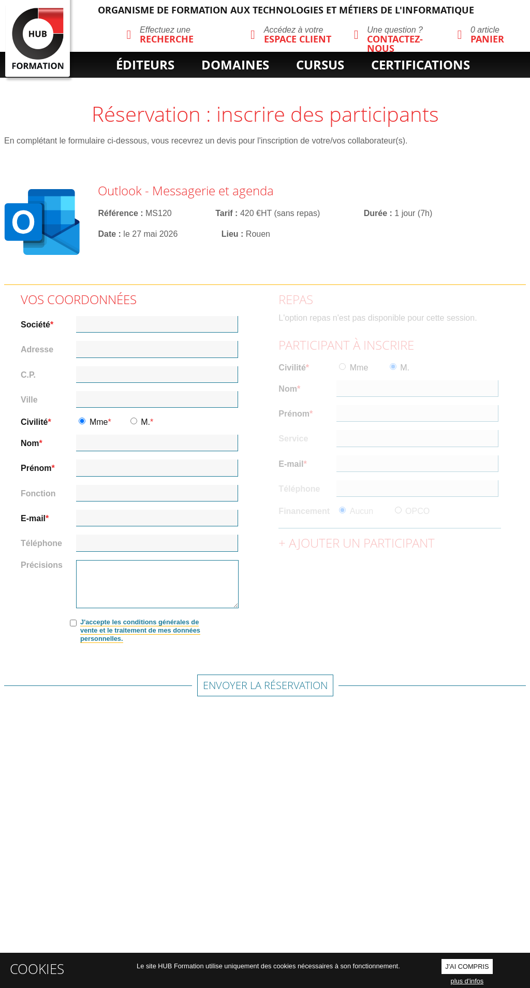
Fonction (38, 494)
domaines (235, 65)
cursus (320, 65)
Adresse (37, 350)
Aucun (361, 511)
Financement (304, 511)
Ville (29, 400)
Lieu (230, 234)
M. (145, 422)
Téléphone (41, 543)
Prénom (36, 468)
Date (107, 234)
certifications (420, 65)
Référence (118, 213)
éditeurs (145, 65)
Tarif (223, 213)
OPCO (417, 511)
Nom (30, 443)
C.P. (28, 375)
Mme (99, 422)
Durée (375, 213)
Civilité (34, 422)
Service (293, 439)
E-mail (33, 518)
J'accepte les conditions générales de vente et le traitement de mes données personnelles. (140, 630)
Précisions (42, 565)
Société (35, 325)
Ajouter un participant (362, 542)
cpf (304, 82)
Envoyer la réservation (265, 685)
